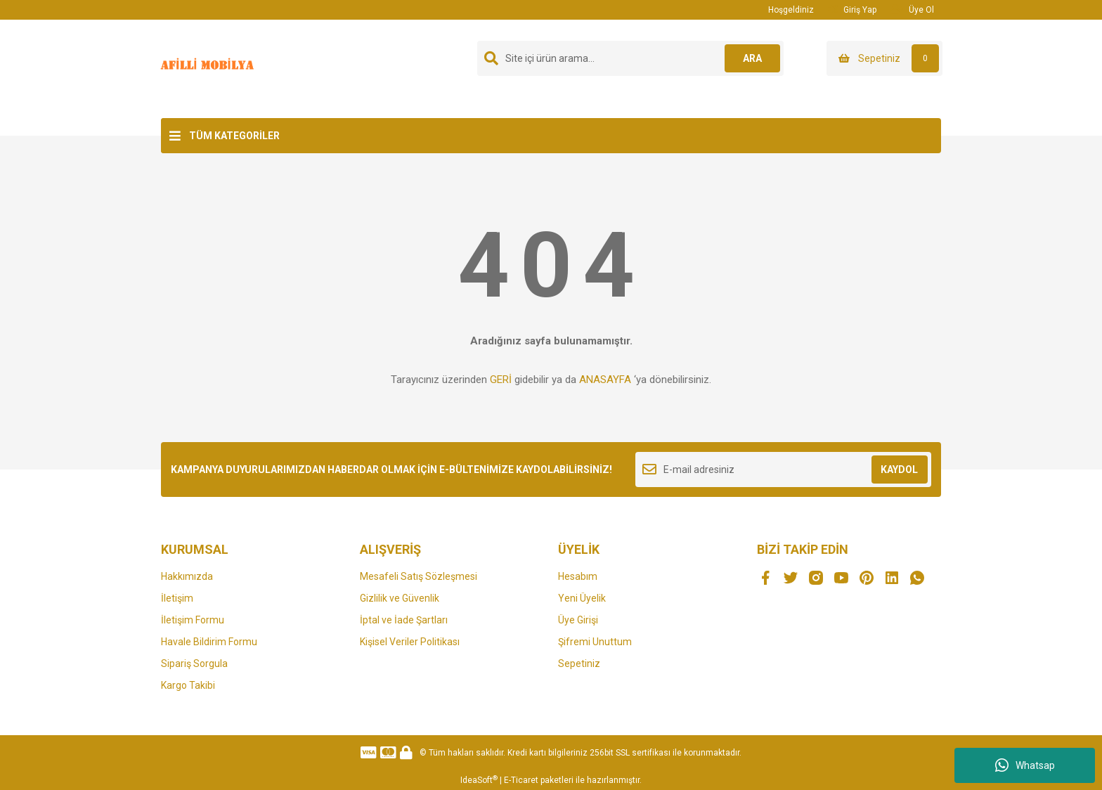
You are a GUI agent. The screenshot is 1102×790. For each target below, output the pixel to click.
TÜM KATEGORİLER (234, 135)
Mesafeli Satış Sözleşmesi (418, 576)
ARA (752, 58)
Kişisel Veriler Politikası (410, 641)
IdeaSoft (479, 780)
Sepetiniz (579, 663)
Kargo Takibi (188, 685)
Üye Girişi (578, 620)
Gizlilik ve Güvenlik (399, 598)
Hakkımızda (187, 576)
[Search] (630, 58)
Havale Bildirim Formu (209, 641)
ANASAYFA (605, 379)
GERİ (501, 379)
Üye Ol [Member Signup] (912, 9)
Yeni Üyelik (582, 598)
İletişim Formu (192, 620)
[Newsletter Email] (783, 469)
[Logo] (209, 68)
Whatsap (1025, 765)
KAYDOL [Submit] (899, 469)
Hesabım (577, 576)
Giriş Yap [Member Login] (852, 9)
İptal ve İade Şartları (404, 620)
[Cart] (884, 58)
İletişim (177, 598)
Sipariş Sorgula (194, 663)
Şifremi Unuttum (595, 641)
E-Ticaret (521, 780)
